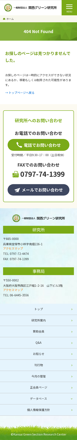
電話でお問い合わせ (38, 145)
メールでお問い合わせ (38, 190)
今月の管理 (38, 376)
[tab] (38, 398)
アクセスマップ (13, 248)
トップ (38, 309)
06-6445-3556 (19, 295)
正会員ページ (38, 387)
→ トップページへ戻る (19, 93)
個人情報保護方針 (38, 410)
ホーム (10, 18)
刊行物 (38, 365)
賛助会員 (38, 331)
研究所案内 (38, 320)
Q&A (38, 342)
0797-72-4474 (19, 254)
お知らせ (38, 354)
